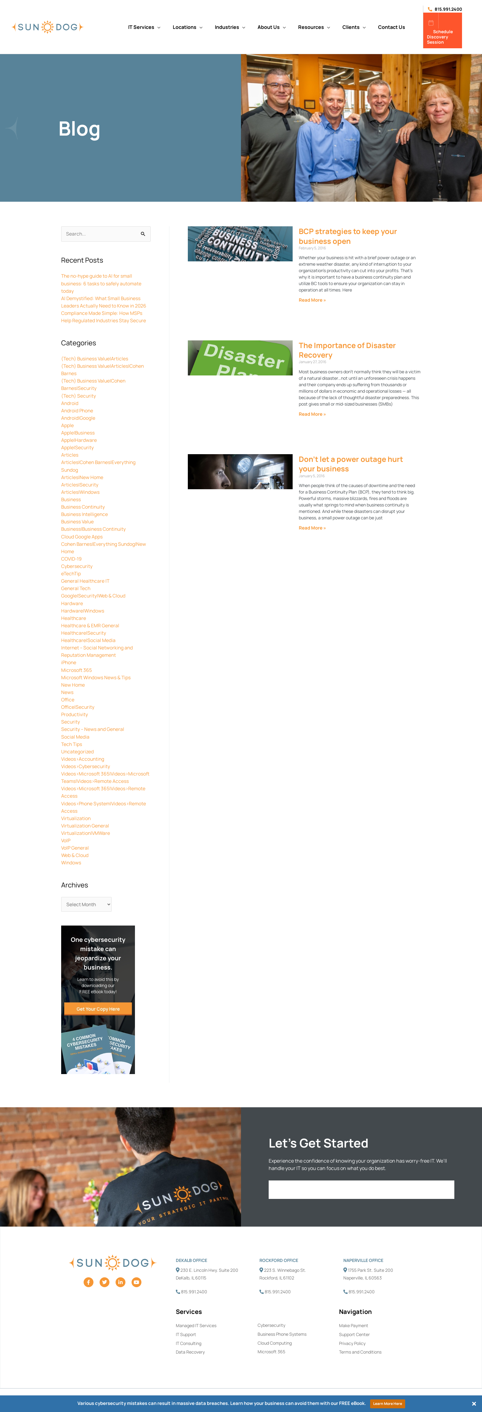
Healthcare (73, 616)
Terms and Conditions (360, 1358)
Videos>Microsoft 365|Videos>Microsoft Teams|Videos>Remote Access (95, 779)
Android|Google (78, 417)
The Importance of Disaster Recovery (347, 350)
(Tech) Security (79, 395)
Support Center (354, 1340)
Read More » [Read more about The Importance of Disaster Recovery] (312, 414)
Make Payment (353, 1331)
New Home (73, 683)
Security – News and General (93, 727)
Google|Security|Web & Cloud (93, 594)
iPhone (69, 661)
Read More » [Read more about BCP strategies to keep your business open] (312, 300)
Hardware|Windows (83, 609)
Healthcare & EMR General (90, 624)
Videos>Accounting (83, 757)
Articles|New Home (82, 476)
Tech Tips (72, 742)
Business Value (78, 521)
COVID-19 (72, 557)
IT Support (186, 1340)
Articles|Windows (80, 491)
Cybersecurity (77, 565)
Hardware (72, 602)
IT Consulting (188, 1349)
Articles (69, 454)
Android (70, 402)
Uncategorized (77, 749)
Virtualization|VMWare (86, 838)
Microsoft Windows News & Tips (96, 675)
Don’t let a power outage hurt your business (351, 464)
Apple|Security (77, 447)
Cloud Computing (275, 1349)
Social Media (75, 735)
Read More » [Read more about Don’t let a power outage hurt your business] (312, 528)
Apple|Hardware (79, 439)
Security (70, 720)
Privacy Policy (352, 1349)
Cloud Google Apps (82, 535)
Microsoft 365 (76, 668)
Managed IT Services (196, 1331)
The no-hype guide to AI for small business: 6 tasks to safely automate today (102, 283)
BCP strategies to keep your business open (348, 236)
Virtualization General (85, 830)
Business (71, 498)
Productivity (75, 712)
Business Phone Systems (282, 1340)
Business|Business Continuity (94, 528)
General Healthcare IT (85, 580)
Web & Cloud (75, 860)
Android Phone (77, 410)
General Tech (76, 587)
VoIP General (75, 853)
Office (68, 698)
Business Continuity (84, 506)
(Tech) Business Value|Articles (95, 358)
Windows (71, 867)
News (67, 690)
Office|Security (78, 705)
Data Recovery (190, 1358)
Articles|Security (80, 484)
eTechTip (71, 572)
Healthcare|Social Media (88, 639)
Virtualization (76, 823)
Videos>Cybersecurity (86, 764)
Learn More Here (387, 1403)
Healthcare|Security (84, 631)
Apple (67, 425)
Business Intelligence (85, 513)
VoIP (66, 845)
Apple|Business (78, 432)
